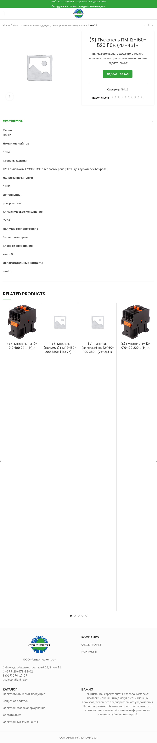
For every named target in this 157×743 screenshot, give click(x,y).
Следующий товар (152, 25)
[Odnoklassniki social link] (128, 97)
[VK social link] (135, 97)
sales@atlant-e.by (16, 679)
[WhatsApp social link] (132, 97)
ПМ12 (93, 25)
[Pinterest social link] (122, 97)
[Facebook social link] (112, 97)
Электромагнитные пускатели (70, 25)
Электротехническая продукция (31, 25)
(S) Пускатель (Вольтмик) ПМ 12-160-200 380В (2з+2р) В (60, 348)
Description (13, 121)
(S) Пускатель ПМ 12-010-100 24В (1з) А (22, 346)
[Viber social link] (141, 97)
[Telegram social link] (138, 97)
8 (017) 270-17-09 (15, 675)
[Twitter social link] (115, 97)
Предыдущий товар (144, 25)
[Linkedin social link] (125, 97)
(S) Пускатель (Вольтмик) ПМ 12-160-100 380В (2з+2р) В (97, 348)
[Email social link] (118, 97)
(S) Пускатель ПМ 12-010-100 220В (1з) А (135, 346)
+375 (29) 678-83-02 (18, 671)
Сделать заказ (118, 74)
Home (6, 25)
